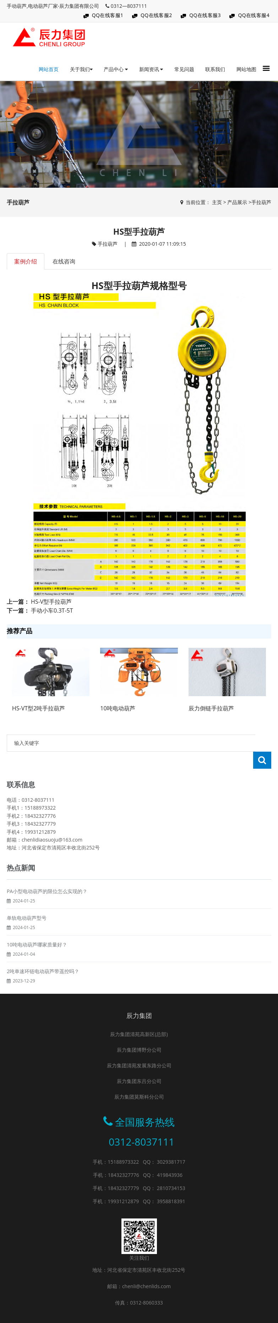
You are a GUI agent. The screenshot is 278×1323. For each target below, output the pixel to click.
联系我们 (215, 69)
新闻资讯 (151, 69)
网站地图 (246, 69)
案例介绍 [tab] (25, 261)
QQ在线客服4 (253, 15)
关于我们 (81, 69)
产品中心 (116, 69)
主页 (217, 202)
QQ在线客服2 (156, 15)
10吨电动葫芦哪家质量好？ (37, 944)
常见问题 (184, 69)
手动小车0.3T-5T (52, 610)
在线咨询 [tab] (64, 261)
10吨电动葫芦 (117, 708)
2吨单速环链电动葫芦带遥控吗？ (43, 971)
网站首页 (49, 69)
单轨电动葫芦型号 (27, 917)
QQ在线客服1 (108, 15)
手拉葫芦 (261, 202)
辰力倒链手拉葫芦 (211, 708)
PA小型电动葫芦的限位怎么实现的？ (47, 891)
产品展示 (237, 202)
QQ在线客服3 (205, 15)
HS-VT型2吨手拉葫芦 (38, 708)
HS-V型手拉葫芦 (51, 602)
